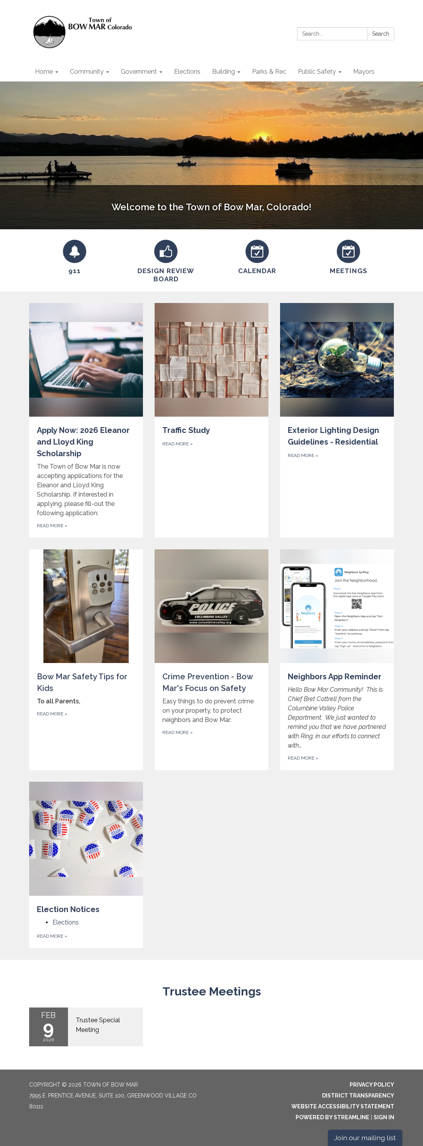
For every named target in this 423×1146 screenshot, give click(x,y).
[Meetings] (349, 256)
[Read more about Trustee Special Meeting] (86, 1027)
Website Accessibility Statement (342, 1106)
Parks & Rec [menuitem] (269, 71)
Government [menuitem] (139, 71)
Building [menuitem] (223, 71)
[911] (75, 256)
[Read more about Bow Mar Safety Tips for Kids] (86, 659)
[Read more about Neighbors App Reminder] (337, 659)
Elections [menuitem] (187, 71)
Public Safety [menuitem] (317, 71)
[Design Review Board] (166, 260)
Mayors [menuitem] (363, 71)
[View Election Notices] (86, 848)
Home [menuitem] (44, 71)
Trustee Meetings (211, 991)
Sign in (384, 1117)
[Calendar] (257, 256)
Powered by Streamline (332, 1117)
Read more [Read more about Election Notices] (52, 936)
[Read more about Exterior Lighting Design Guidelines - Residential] (337, 420)
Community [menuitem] (87, 71)
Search (380, 34)
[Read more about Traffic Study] (211, 420)
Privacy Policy (372, 1085)
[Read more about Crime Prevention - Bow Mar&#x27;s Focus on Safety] (211, 659)
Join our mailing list (365, 1138)
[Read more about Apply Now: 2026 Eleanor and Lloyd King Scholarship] (86, 420)
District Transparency (358, 1095)
